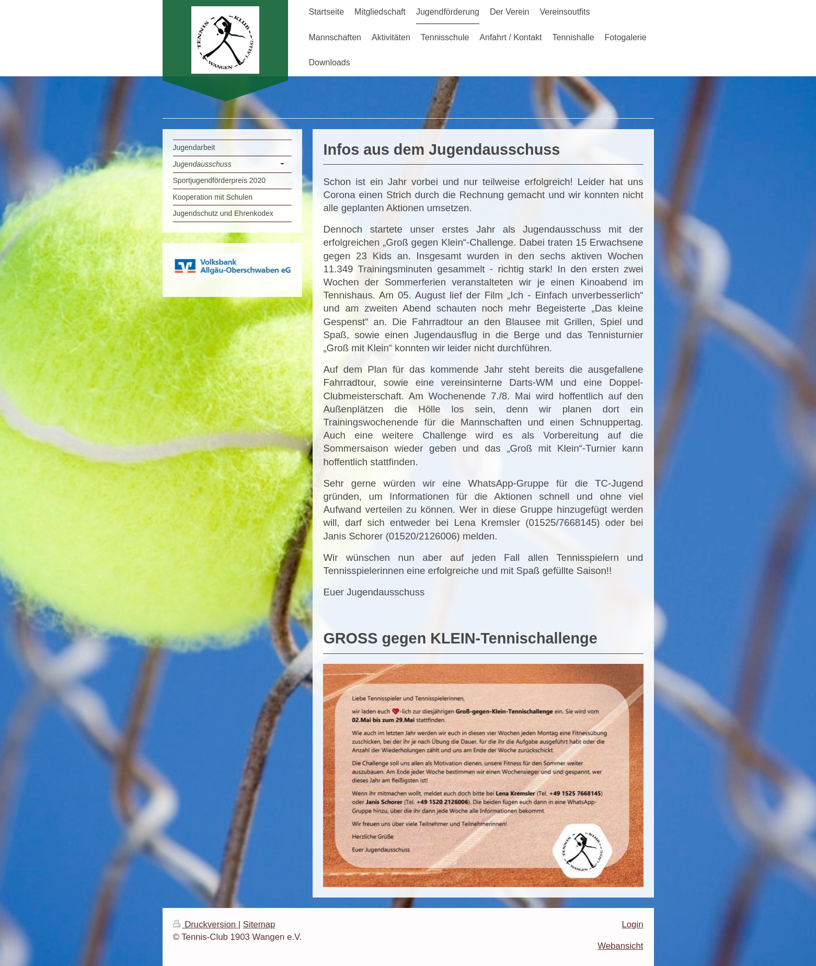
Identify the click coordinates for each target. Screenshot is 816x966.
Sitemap (259, 924)
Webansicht (620, 946)
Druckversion (205, 924)
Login (632, 924)
